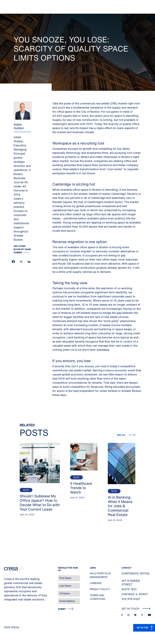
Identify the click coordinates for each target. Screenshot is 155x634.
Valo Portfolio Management (100, 575)
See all (121, 434)
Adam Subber (19, 126)
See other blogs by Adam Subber (22, 249)
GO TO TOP (142, 627)
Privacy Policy (100, 589)
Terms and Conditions (97, 597)
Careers (96, 583)
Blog (26, 490)
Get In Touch (136, 608)
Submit (62, 609)
